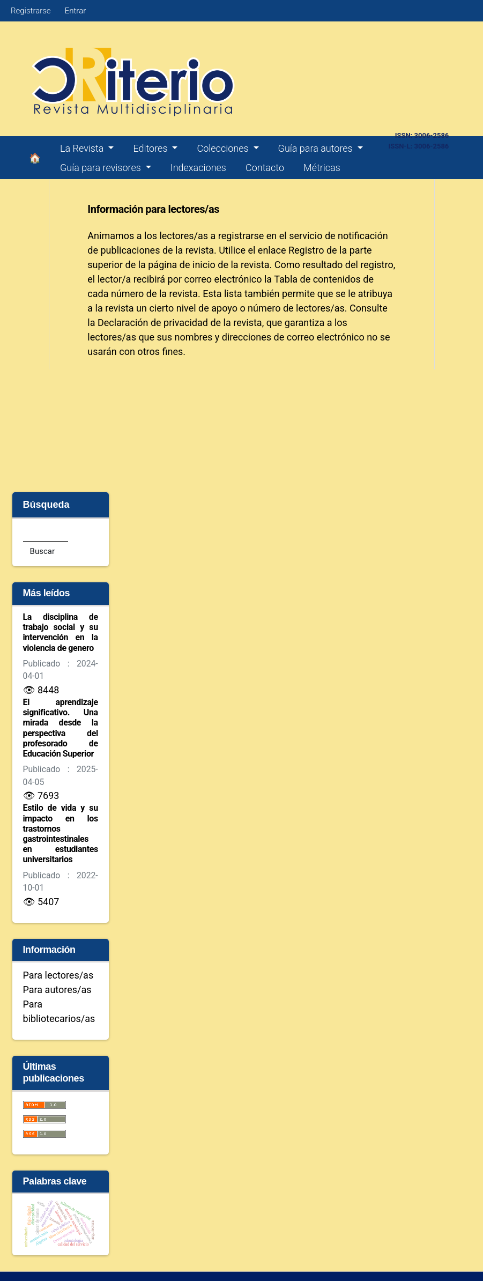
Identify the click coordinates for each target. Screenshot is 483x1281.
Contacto (265, 167)
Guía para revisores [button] (101, 167)
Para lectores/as (58, 975)
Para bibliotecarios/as (59, 1011)
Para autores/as (57, 989)
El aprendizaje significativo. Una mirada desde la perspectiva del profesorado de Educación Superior (60, 728)
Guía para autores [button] (316, 148)
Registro (306, 250)
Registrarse (31, 11)
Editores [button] (151, 148)
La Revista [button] (83, 148)
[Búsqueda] (45, 533)
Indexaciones (198, 167)
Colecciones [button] (224, 148)
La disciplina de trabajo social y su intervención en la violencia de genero (60, 632)
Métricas (321, 167)
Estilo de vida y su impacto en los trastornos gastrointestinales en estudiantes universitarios (60, 833)
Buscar (42, 551)
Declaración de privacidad (153, 322)
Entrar (75, 11)
